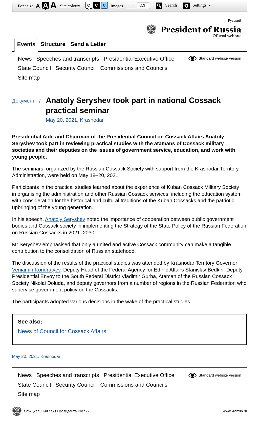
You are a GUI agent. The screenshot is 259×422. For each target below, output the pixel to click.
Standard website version (220, 58)
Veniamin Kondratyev (36, 269)
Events (26, 44)
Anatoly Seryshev (65, 219)
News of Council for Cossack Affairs (62, 331)
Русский (234, 20)
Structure (53, 44)
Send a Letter (88, 44)
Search (171, 5)
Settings (199, 5)
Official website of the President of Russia (193, 31)
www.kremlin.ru (235, 411)
